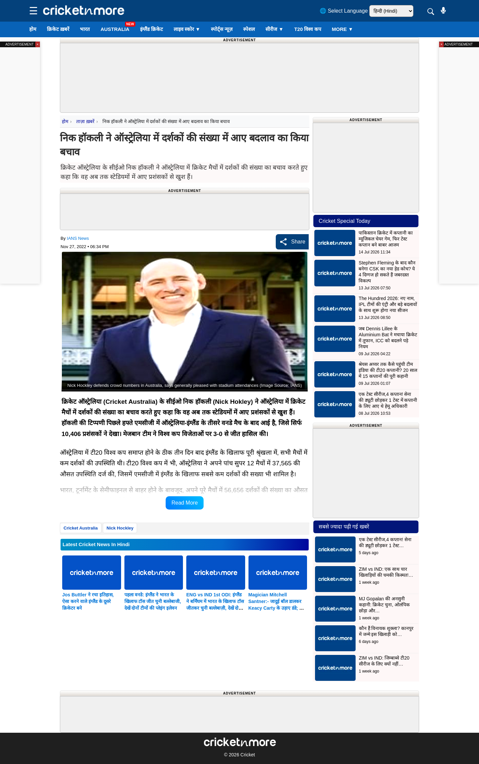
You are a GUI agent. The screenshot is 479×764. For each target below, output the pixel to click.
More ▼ (342, 29)
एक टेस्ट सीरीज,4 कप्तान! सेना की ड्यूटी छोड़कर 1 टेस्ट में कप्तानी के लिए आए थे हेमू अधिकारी (388, 400)
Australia (114, 29)
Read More (184, 503)
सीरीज (274, 29)
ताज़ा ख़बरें (85, 121)
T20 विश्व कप (307, 29)
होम (32, 29)
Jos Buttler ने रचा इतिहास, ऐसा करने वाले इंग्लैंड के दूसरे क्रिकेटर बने (88, 601)
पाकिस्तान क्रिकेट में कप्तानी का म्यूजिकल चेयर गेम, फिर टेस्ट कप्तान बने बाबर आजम (386, 238)
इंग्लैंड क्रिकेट (151, 29)
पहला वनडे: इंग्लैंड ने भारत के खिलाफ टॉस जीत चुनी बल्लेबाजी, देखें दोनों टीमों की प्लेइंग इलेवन (152, 601)
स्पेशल (249, 29)
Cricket (247, 754)
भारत (85, 29)
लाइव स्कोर (187, 29)
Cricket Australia (81, 528)
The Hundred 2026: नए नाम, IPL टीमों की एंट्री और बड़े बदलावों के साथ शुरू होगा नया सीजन (388, 304)
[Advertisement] (239, 60)
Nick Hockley (119, 528)
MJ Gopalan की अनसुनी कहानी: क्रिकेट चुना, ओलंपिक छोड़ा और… (384, 604)
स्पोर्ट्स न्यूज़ (222, 29)
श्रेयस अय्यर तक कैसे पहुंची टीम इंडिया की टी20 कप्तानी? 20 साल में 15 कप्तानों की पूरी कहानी (388, 370)
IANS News (78, 238)
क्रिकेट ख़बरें (58, 29)
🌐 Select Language (344, 11)
